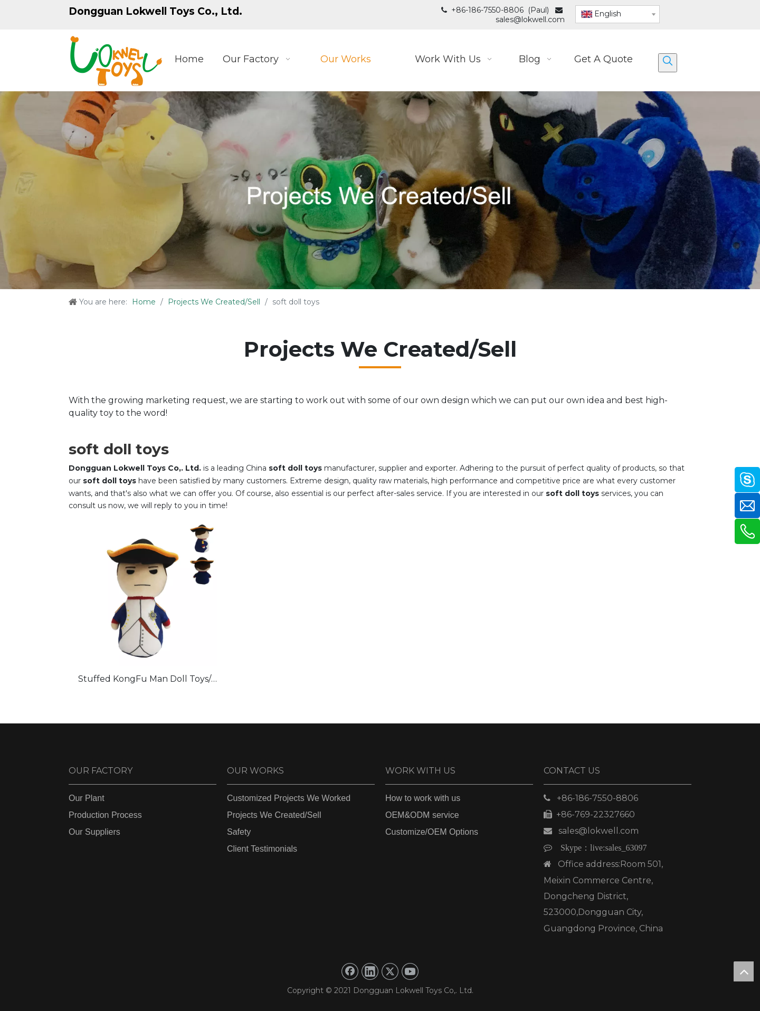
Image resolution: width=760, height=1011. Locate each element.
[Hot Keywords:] (667, 62)
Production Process (105, 814)
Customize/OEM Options (431, 831)
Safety (239, 831)
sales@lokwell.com (530, 19)
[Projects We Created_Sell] (380, 190)
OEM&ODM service (422, 814)
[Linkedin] (370, 971)
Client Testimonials (262, 848)
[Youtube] (410, 971)
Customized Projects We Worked (288, 798)
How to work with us (422, 798)
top (744, 971)
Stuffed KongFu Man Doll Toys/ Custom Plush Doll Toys (144, 680)
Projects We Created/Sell (274, 814)
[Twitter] (390, 971)
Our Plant (86, 798)
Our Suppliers (94, 831)
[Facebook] (349, 971)
